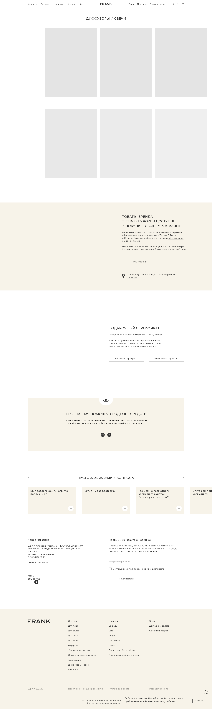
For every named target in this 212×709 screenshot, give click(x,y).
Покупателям (157, 4)
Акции (71, 4)
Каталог (32, 4)
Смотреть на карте (38, 562)
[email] (147, 562)
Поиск (112, 645)
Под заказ (142, 4)
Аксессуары (74, 660)
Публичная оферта (119, 688)
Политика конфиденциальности (85, 688)
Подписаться (126, 578)
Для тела (72, 621)
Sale (82, 4)
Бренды (45, 4)
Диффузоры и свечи (79, 665)
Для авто (73, 640)
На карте (132, 277)
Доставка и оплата (159, 626)
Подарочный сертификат (122, 650)
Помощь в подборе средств (124, 655)
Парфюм (73, 645)
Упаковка (73, 669)
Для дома (73, 635)
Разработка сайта (158, 688)
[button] (71, 508)
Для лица (73, 626)
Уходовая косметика (79, 650)
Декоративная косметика (82, 655)
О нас (132, 4)
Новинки (58, 4)
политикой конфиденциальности (147, 569)
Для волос (73, 630)
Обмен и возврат (158, 630)
